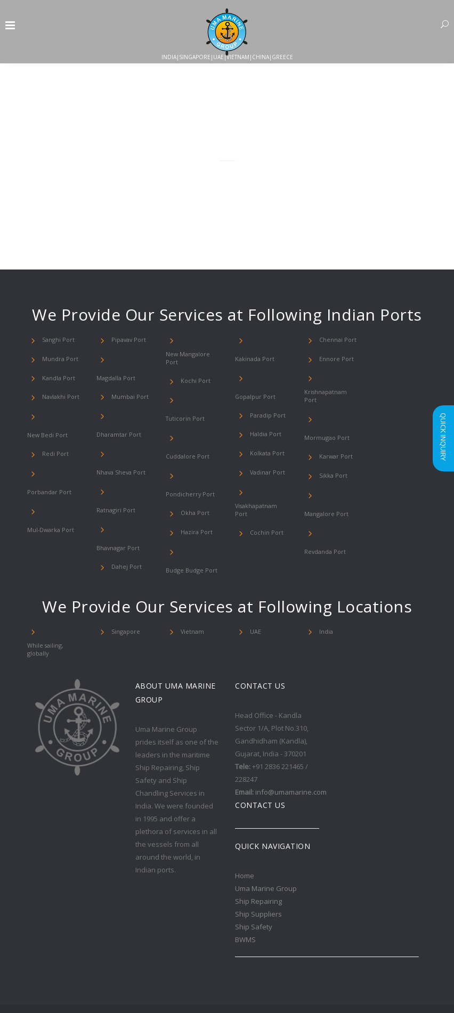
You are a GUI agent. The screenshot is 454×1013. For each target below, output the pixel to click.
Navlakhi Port (59, 397)
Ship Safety (253, 885)
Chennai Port (336, 340)
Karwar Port (333, 434)
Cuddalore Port (199, 415)
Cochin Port (264, 492)
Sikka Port (332, 454)
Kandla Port (56, 378)
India (325, 591)
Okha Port (194, 472)
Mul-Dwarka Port (48, 492)
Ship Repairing (258, 859)
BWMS (245, 898)
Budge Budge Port (188, 530)
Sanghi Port (56, 340)
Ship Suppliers (258, 872)
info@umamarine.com (291, 750)
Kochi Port (193, 377)
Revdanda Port (337, 492)
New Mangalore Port (191, 359)
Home (244, 834)
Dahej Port (124, 510)
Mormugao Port (338, 415)
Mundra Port (58, 359)
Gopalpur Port (267, 359)
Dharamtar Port (115, 416)
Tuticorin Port (198, 397)
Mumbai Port (127, 378)
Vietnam (191, 591)
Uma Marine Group (266, 847)
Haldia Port (264, 397)
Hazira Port (195, 491)
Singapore (123, 591)
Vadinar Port (265, 435)
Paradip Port (265, 378)
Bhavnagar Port (130, 491)
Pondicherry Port (186, 454)
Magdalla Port (128, 359)
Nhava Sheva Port (118, 454)
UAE (255, 591)
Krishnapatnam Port (329, 397)
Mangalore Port (337, 473)
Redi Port (53, 435)
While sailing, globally (44, 608)
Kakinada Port (267, 340)
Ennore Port (334, 359)
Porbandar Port (60, 454)
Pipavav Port (126, 340)
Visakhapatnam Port (260, 473)
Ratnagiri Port (128, 472)
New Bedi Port (59, 416)
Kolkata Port (265, 416)
